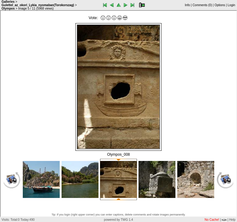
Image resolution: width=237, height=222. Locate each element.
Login (231, 5)
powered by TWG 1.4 (118, 219)
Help (232, 219)
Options (220, 5)
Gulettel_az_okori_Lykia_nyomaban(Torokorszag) (38, 5)
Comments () (202, 5)
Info (187, 5)
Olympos (8, 8)
